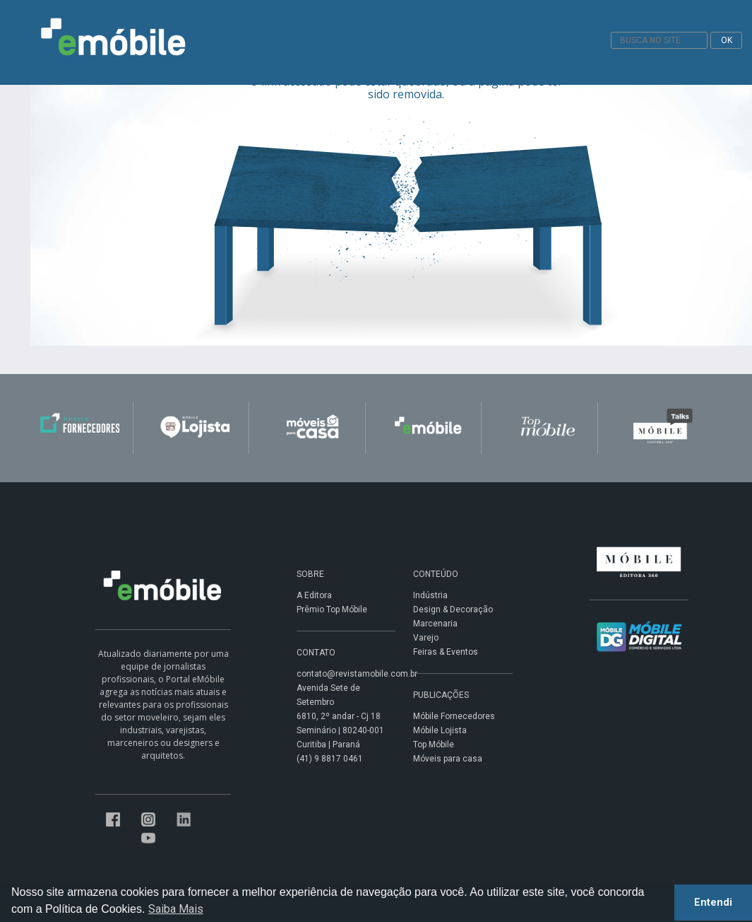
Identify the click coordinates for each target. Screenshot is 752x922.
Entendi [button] (713, 903)
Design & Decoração (453, 609)
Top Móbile (433, 744)
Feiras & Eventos (445, 652)
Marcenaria (435, 624)
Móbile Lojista (440, 730)
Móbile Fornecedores (454, 716)
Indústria (430, 595)
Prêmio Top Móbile (332, 609)
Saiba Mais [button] (175, 909)
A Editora (314, 595)
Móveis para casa (447, 759)
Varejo (425, 638)
